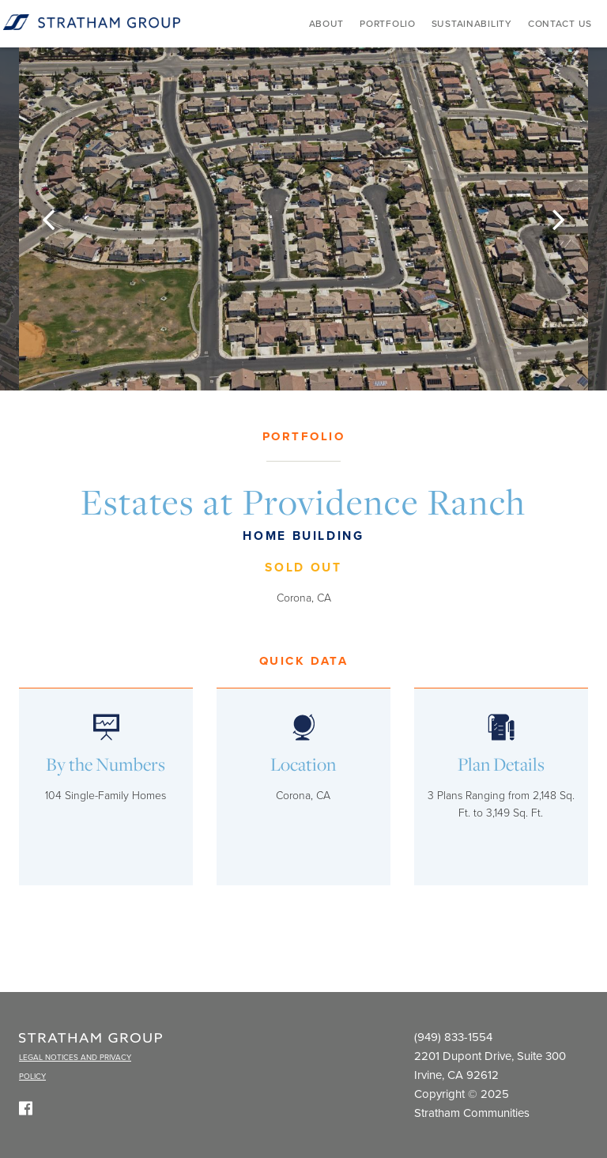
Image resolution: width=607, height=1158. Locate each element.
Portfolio (387, 23)
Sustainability (472, 23)
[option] (303, 218)
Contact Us (560, 23)
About (327, 23)
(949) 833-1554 (453, 1037)
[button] (48, 219)
